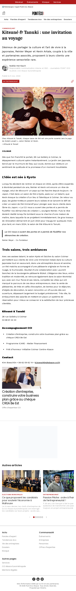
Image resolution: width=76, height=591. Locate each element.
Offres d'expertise (47, 547)
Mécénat (19, 2)
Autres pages (9, 558)
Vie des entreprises (53, 19)
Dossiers (68, 19)
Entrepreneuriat (10, 81)
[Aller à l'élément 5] (42, 517)
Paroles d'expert (18, 19)
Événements (32, 2)
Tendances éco (35, 19)
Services (57, 2)
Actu (6, 19)
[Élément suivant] (46, 517)
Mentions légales (9, 570)
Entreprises (44, 540)
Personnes (43, 543)
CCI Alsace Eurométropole (14, 566)
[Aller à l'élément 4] (40, 517)
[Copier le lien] (72, 81)
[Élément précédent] (30, 517)
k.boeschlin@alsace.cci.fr (47, 362)
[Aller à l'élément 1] (33, 517)
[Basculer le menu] (3, 13)
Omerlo (43, 588)
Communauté (46, 532)
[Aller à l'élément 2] (35, 517)
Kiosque (45, 2)
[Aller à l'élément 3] (38, 517)
